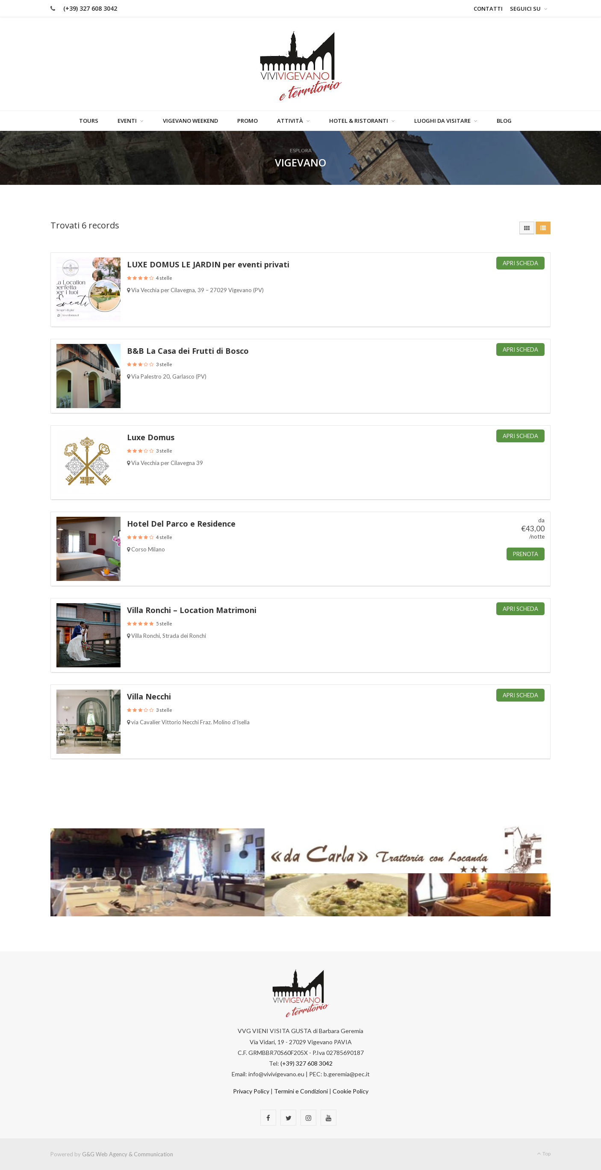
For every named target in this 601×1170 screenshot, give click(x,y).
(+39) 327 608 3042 (90, 8)
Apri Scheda (520, 263)
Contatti (488, 8)
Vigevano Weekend (190, 120)
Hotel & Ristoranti (358, 120)
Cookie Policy (350, 1091)
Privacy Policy (251, 1091)
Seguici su (525, 8)
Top (544, 1153)
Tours (88, 120)
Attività (290, 120)
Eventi (127, 120)
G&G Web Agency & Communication (127, 1154)
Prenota (525, 554)
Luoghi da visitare (442, 120)
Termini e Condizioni (301, 1091)
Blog (504, 120)
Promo (247, 120)
